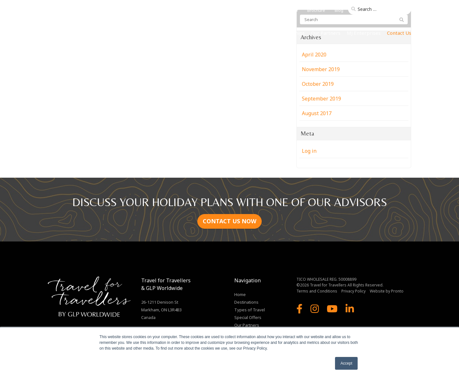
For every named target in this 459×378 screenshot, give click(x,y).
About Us (289, 10)
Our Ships (294, 33)
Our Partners (325, 33)
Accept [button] (346, 363)
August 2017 (317, 113)
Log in (309, 150)
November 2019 (321, 69)
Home (188, 33)
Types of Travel (257, 33)
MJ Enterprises (364, 33)
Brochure (316, 10)
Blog (339, 10)
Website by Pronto (387, 291)
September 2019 (321, 98)
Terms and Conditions (316, 291)
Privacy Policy (353, 291)
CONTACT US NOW (229, 221)
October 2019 (318, 83)
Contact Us (399, 33)
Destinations (216, 33)
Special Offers (247, 317)
